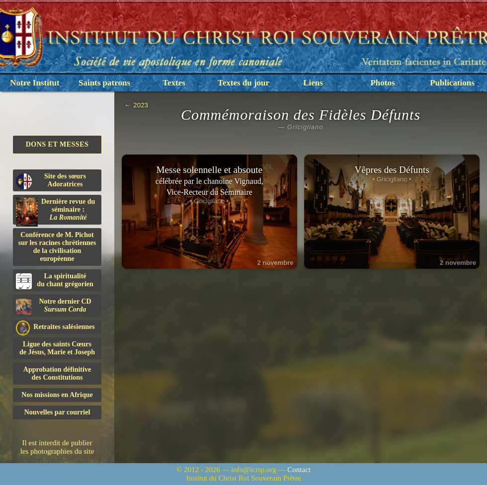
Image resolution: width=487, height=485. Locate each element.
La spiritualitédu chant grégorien (54, 280)
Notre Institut (34, 82)
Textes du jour (243, 82)
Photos (382, 82)
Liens (313, 82)
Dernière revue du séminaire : (55, 211)
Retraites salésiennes (55, 327)
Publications (452, 82)
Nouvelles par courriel (57, 412)
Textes (173, 82)
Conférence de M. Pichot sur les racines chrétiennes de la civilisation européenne (57, 246)
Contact (299, 470)
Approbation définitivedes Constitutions (57, 373)
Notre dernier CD (53, 306)
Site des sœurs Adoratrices (51, 180)
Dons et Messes (57, 144)
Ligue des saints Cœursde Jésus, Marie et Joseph (57, 348)
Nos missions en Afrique (57, 395)
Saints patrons (104, 82)
